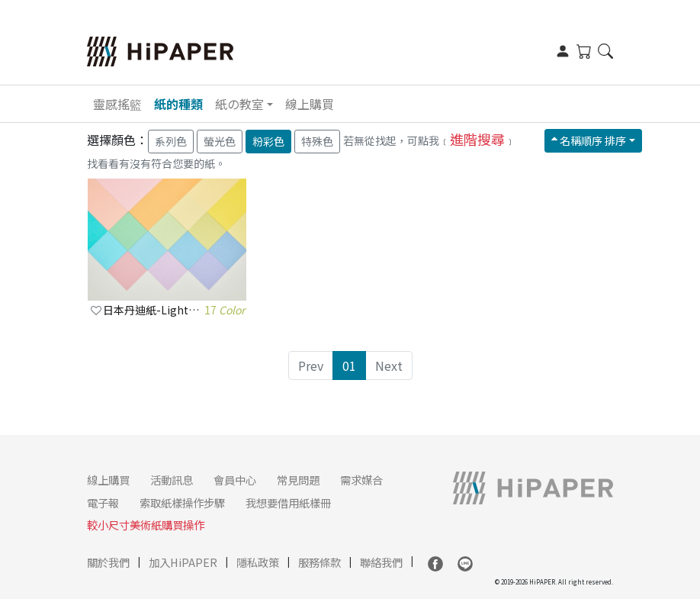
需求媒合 (361, 480)
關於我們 (108, 562)
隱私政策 (257, 562)
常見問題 (298, 480)
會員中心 (235, 480)
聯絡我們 (381, 562)
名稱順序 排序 (588, 140)
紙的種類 (178, 104)
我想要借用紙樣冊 (288, 502)
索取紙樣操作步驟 (182, 502)
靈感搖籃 (117, 104)
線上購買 (309, 104)
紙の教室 (239, 104)
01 (349, 365)
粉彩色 (268, 141)
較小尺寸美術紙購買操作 (145, 525)
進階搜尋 (477, 139)
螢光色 (220, 141)
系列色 (171, 141)
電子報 (103, 502)
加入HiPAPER (183, 562)
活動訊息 (171, 480)
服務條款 (319, 562)
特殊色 (317, 141)
